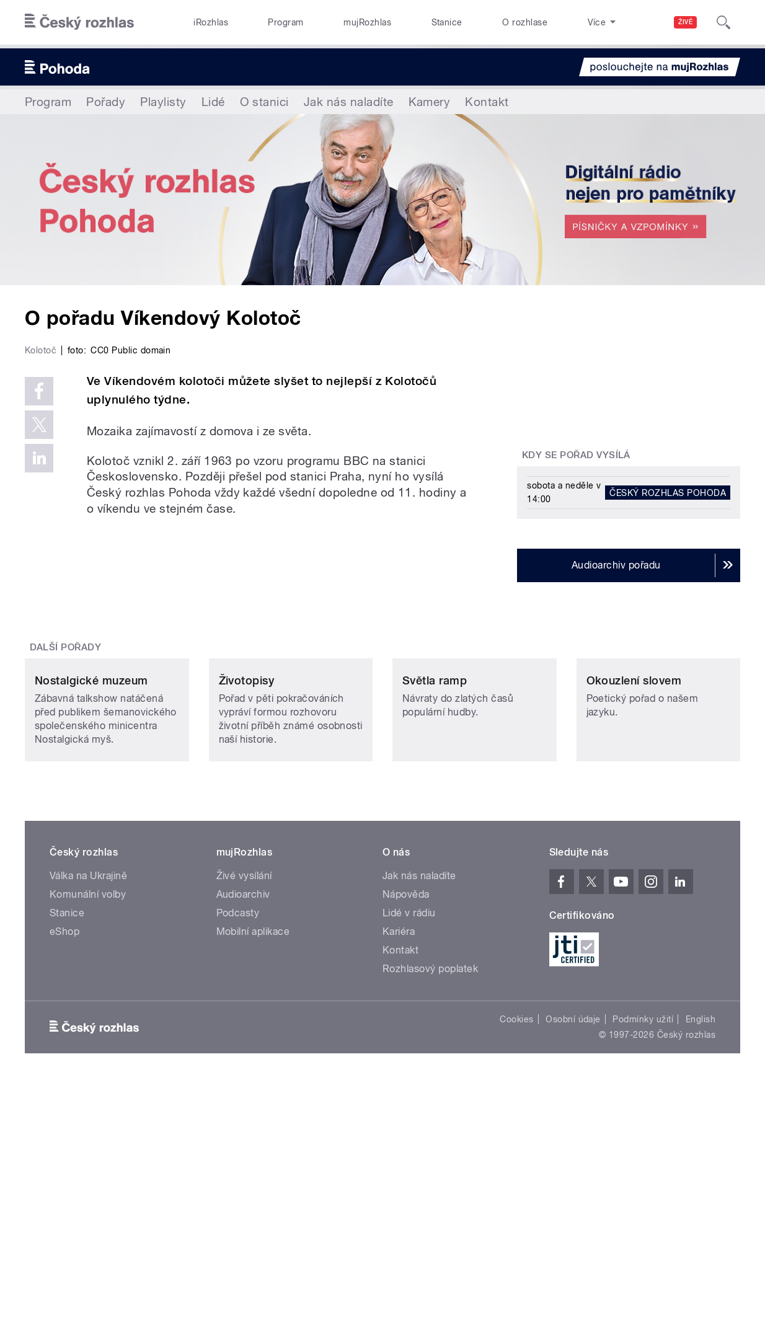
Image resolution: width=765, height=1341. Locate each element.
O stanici (264, 101)
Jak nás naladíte (349, 101)
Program (285, 22)
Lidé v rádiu (409, 1171)
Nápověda (406, 1153)
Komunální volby (88, 1153)
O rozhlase (524, 22)
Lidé (213, 101)
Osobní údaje (573, 1278)
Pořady (105, 101)
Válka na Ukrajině (88, 1134)
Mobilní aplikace (253, 1190)
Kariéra (398, 1190)
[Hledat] (723, 22)
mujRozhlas (367, 22)
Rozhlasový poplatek (430, 1227)
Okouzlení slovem (634, 938)
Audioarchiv (243, 1153)
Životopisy (247, 938)
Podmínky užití (642, 1278)
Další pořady (66, 824)
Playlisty (163, 101)
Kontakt (486, 101)
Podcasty (238, 1171)
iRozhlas (210, 22)
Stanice (446, 22)
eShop (64, 1190)
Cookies (516, 1278)
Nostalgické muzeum (91, 938)
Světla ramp (434, 938)
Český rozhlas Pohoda (667, 492)
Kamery (430, 101)
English (700, 1278)
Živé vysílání (244, 1134)
